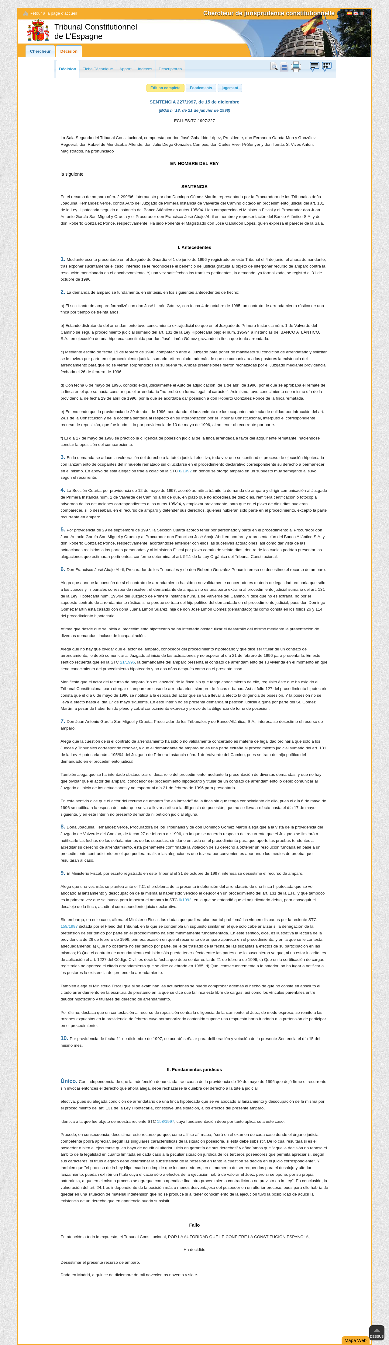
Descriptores (170, 69)
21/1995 (127, 662)
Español (349, 14)
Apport (125, 69)
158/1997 (69, 926)
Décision (69, 51)
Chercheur (40, 51)
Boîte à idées (314, 66)
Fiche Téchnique (98, 69)
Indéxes (145, 69)
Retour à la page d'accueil (53, 13)
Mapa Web (356, 1340)
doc (283, 66)
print (296, 66)
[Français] (362, 14)
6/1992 (185, 471)
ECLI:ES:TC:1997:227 (194, 120)
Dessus (377, 1336)
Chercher (275, 66)
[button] (165, 88)
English (355, 14)
